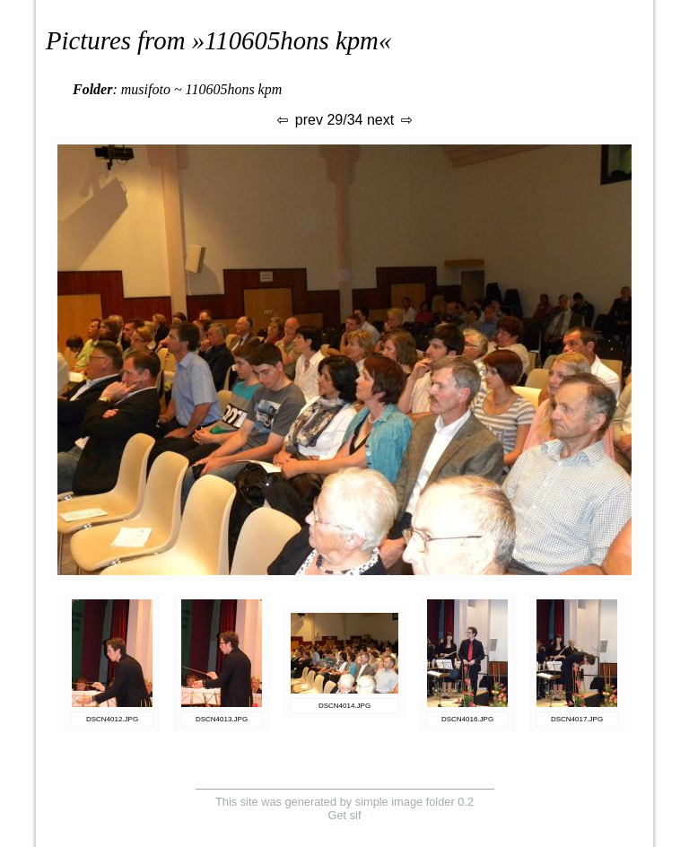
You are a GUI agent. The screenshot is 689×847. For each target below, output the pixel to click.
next (390, 119)
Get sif (345, 815)
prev (299, 119)
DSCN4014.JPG (344, 706)
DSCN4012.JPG (112, 719)
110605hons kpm (292, 40)
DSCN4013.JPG (222, 719)
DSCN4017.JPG (577, 719)
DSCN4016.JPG (467, 719)
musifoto (145, 89)
